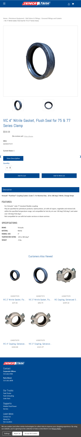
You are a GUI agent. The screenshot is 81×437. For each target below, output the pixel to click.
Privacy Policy (56, 429)
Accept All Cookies (31, 433)
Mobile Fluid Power (10, 406)
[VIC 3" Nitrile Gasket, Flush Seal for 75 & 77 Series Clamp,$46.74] (40, 275)
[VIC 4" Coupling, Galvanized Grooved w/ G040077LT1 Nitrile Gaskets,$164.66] (15, 319)
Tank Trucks (7, 393)
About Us (6, 419)
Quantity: (6, 163)
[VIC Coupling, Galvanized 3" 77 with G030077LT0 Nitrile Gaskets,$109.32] (66, 275)
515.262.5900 (16, 372)
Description (7, 189)
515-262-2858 (16, 379)
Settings (7, 433)
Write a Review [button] (28, 136)
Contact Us (7, 417)
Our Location (7, 422)
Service (5, 409)
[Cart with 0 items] (75, 4)
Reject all (17, 433)
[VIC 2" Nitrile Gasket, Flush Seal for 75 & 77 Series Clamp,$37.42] (15, 275)
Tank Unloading (8, 396)
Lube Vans (6, 398)
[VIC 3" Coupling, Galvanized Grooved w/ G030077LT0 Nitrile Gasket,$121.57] (40, 319)
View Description (13, 158)
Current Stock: (8, 151)
